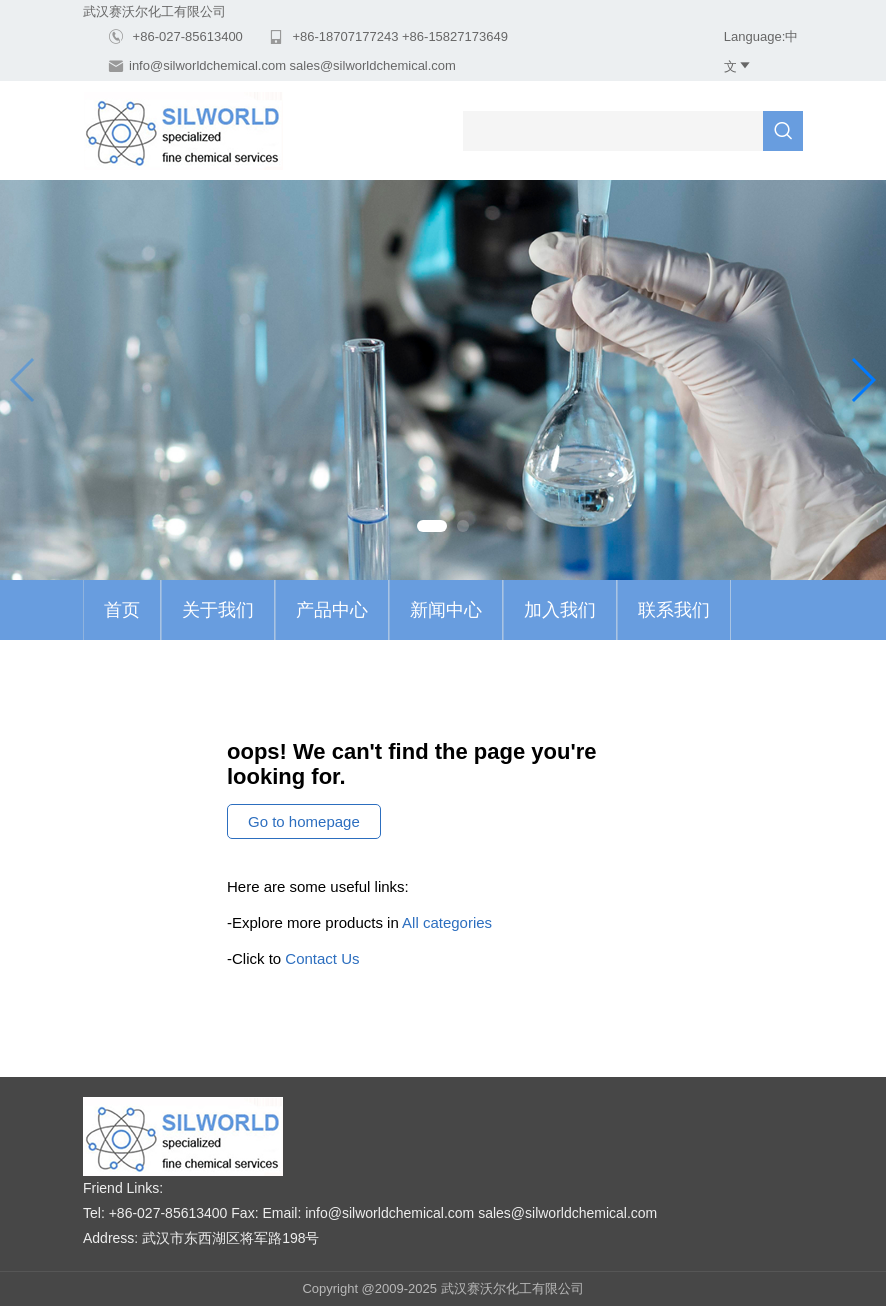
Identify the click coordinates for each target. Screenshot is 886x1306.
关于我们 (218, 610)
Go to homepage (304, 821)
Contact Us (322, 958)
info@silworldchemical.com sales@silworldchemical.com (292, 65)
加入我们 (560, 610)
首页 (122, 610)
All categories (447, 922)
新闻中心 (446, 610)
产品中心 (332, 610)
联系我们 (674, 610)
